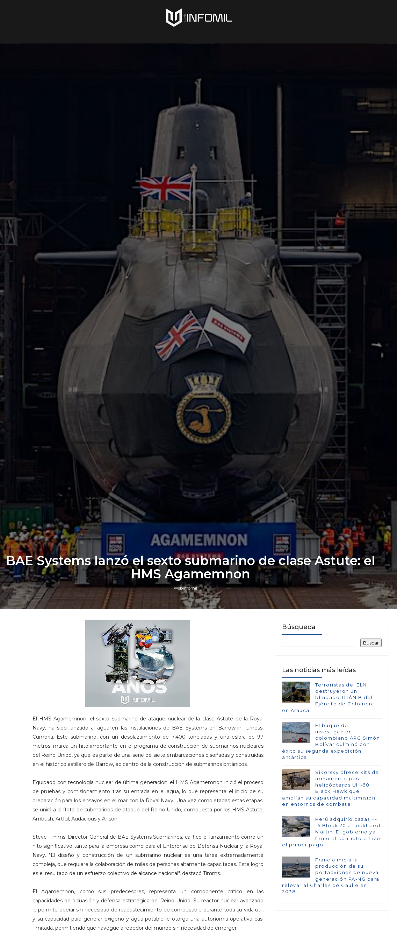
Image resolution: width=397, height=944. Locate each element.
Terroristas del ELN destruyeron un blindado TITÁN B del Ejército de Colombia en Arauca (328, 697)
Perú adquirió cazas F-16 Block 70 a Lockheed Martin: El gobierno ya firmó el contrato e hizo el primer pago (331, 831)
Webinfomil (185, 588)
